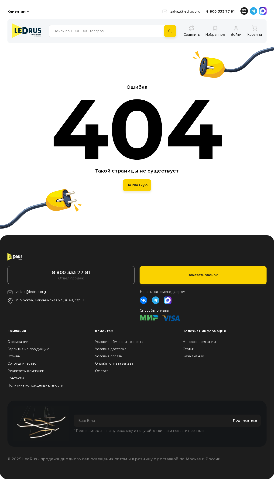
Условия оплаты (109, 356)
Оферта (102, 371)
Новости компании (199, 342)
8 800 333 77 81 (220, 11)
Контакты (15, 378)
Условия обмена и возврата (119, 342)
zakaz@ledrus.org (181, 11)
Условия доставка (110, 349)
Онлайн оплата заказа (114, 363)
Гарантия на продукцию (28, 349)
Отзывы (14, 356)
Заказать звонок (203, 275)
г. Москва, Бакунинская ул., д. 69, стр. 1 (45, 301)
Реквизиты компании (26, 371)
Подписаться (245, 420)
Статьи (188, 349)
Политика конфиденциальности (35, 385)
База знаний (193, 356)
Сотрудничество (21, 363)
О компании (17, 342)
